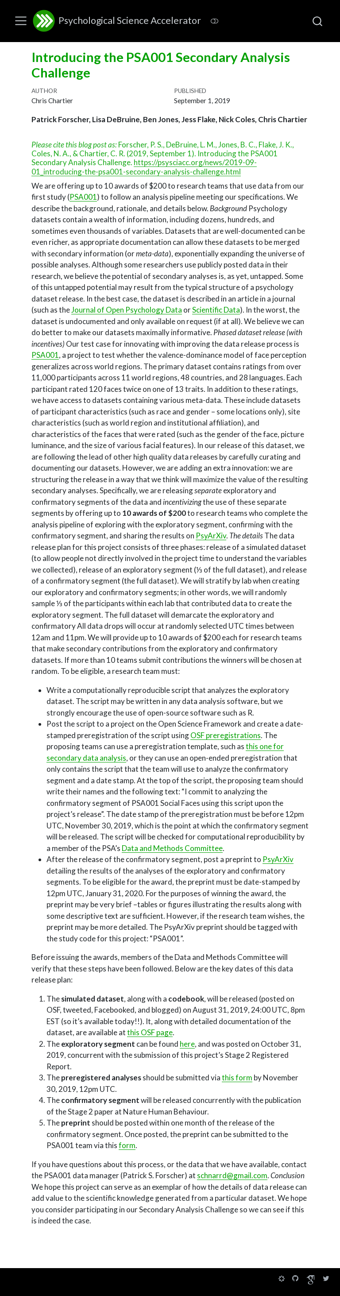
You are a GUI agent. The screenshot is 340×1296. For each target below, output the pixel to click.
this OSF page (150, 1032)
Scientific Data (216, 309)
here (187, 1043)
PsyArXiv (211, 535)
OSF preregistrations (225, 735)
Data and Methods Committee (172, 848)
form (127, 1145)
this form (237, 1077)
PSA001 (83, 196)
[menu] (20, 20)
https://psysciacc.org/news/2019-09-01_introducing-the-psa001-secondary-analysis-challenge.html (144, 167)
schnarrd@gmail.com (232, 1175)
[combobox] (318, 20)
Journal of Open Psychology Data (126, 309)
